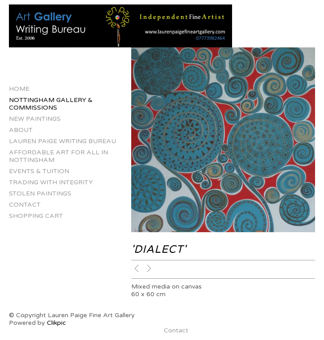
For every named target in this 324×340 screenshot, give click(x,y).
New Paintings (35, 119)
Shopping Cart (36, 216)
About (21, 130)
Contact (25, 204)
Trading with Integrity (51, 182)
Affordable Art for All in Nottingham (58, 156)
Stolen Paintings (40, 193)
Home (19, 89)
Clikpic (56, 323)
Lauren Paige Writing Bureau (62, 141)
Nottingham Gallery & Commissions (50, 103)
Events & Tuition (39, 171)
